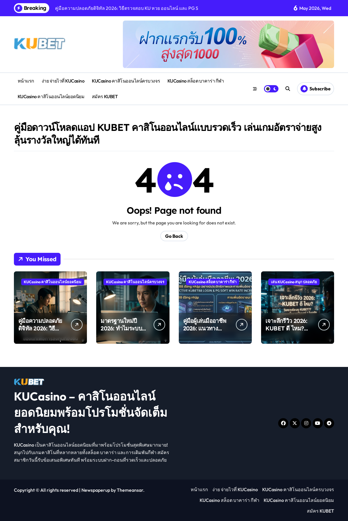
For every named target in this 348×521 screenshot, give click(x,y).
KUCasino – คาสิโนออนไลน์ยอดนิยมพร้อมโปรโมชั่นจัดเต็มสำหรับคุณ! (90, 412)
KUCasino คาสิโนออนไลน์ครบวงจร (126, 81)
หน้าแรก (26, 81)
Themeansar (130, 490)
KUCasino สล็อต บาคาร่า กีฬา (195, 81)
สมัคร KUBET (105, 96)
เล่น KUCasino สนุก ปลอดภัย (294, 281)
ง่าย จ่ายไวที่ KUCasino (63, 81)
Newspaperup (95, 490)
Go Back (174, 236)
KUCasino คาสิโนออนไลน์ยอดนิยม (51, 96)
